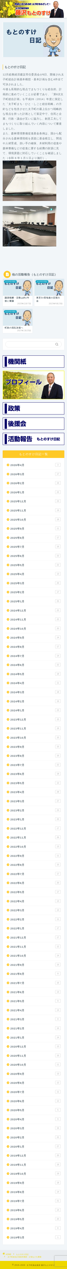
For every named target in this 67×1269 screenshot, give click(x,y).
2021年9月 (35, 964)
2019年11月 (35, 1164)
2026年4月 (35, 465)
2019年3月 (35, 1237)
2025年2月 (35, 592)
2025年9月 (35, 528)
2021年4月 (35, 1010)
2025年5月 (35, 565)
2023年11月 (35, 728)
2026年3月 (35, 474)
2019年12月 (35, 1155)
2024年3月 (35, 692)
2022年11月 (35, 837)
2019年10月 (35, 1173)
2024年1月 (35, 710)
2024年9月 (35, 637)
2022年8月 (35, 864)
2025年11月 (35, 510)
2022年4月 (35, 901)
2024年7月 (35, 655)
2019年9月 (35, 1182)
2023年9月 (35, 746)
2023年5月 (35, 783)
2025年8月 (35, 537)
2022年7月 (35, 874)
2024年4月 (35, 683)
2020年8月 (35, 1082)
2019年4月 (35, 1228)
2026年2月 (35, 483)
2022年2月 (35, 919)
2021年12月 (35, 937)
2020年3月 (35, 1128)
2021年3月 (35, 1019)
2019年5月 (35, 1219)
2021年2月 (35, 1028)
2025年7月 (35, 546)
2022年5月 (35, 892)
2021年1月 (35, 1037)
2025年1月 (35, 601)
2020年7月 (35, 1092)
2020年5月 (35, 1110)
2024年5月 (35, 674)
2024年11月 (35, 619)
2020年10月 (35, 1064)
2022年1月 (35, 928)
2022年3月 (35, 910)
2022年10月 (35, 846)
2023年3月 (35, 801)
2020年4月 (35, 1119)
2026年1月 (35, 492)
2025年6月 (35, 555)
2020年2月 (35, 1137)
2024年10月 (35, 628)
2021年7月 (35, 983)
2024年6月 (35, 664)
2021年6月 (35, 992)
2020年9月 (35, 1073)
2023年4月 (35, 792)
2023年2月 (35, 810)
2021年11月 (35, 946)
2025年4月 (35, 574)
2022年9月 (35, 855)
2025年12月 (35, 501)
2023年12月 (35, 719)
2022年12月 (35, 828)
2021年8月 (35, 973)
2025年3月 (35, 583)
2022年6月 (35, 882)
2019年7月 (35, 1201)
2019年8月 (35, 1192)
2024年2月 (35, 701)
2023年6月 (35, 773)
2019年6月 (35, 1210)
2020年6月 (35, 1101)
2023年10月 (35, 737)
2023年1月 (35, 819)
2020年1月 (35, 1146)
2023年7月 (35, 765)
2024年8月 (35, 646)
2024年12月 (35, 610)
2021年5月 (35, 1001)
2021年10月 (35, 955)
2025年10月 (35, 519)
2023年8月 (35, 755)
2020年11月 (35, 1055)
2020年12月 (35, 1046)
